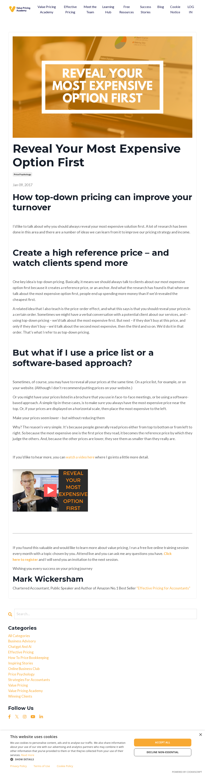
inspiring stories (21, 671)
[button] (69, 759)
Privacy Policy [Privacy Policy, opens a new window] (18, 766)
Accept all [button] (162, 742)
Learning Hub (108, 9)
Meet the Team (90, 9)
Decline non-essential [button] (163, 752)
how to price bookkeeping (29, 665)
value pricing (18, 694)
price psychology (22, 174)
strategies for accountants (30, 689)
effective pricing (21, 659)
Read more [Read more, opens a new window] (27, 755)
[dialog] (102, 752)
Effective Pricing (70, 9)
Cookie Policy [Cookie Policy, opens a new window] (65, 766)
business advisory (22, 647)
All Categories (19, 642)
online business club (25, 677)
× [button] (200, 734)
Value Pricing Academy (47, 9)
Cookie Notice (175, 9)
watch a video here (81, 457)
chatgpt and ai (20, 653)
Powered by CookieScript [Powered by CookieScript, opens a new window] (187, 771)
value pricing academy (26, 700)
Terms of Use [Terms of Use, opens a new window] (42, 766)
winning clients (20, 706)
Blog (160, 7)
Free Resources (126, 9)
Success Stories (145, 9)
